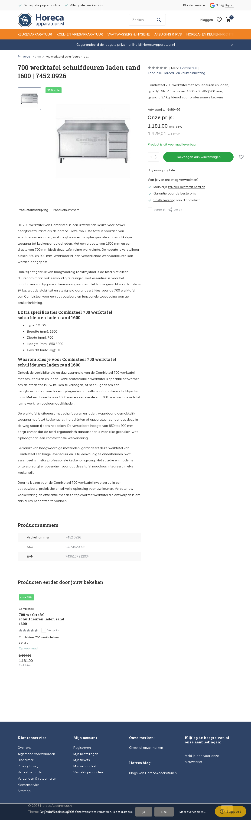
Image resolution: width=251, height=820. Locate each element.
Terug (24, 56)
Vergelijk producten (88, 772)
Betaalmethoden (30, 772)
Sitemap (24, 791)
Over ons (24, 747)
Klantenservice (194, 5)
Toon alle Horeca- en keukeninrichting (176, 73)
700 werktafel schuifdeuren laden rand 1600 (41, 619)
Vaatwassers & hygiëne (129, 34)
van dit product (174, 200)
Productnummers (66, 210)
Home (38, 56)
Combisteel (188, 68)
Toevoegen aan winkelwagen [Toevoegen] (198, 157)
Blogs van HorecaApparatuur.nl (153, 773)
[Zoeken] (147, 20)
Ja (143, 812)
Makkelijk (176, 187)
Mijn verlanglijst (84, 766)
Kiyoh (229, 5)
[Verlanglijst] (219, 19)
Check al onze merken (146, 747)
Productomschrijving (33, 210)
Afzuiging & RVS (168, 34)
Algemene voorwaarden (36, 754)
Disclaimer (25, 760)
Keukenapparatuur (35, 34)
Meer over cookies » (192, 812)
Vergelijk (156, 209)
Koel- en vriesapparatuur (80, 34)
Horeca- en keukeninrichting (212, 34)
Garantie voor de (172, 193)
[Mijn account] (206, 20)
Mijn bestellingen (85, 754)
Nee (164, 812)
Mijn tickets (81, 760)
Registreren (82, 747)
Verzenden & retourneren (37, 778)
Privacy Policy (28, 766)
